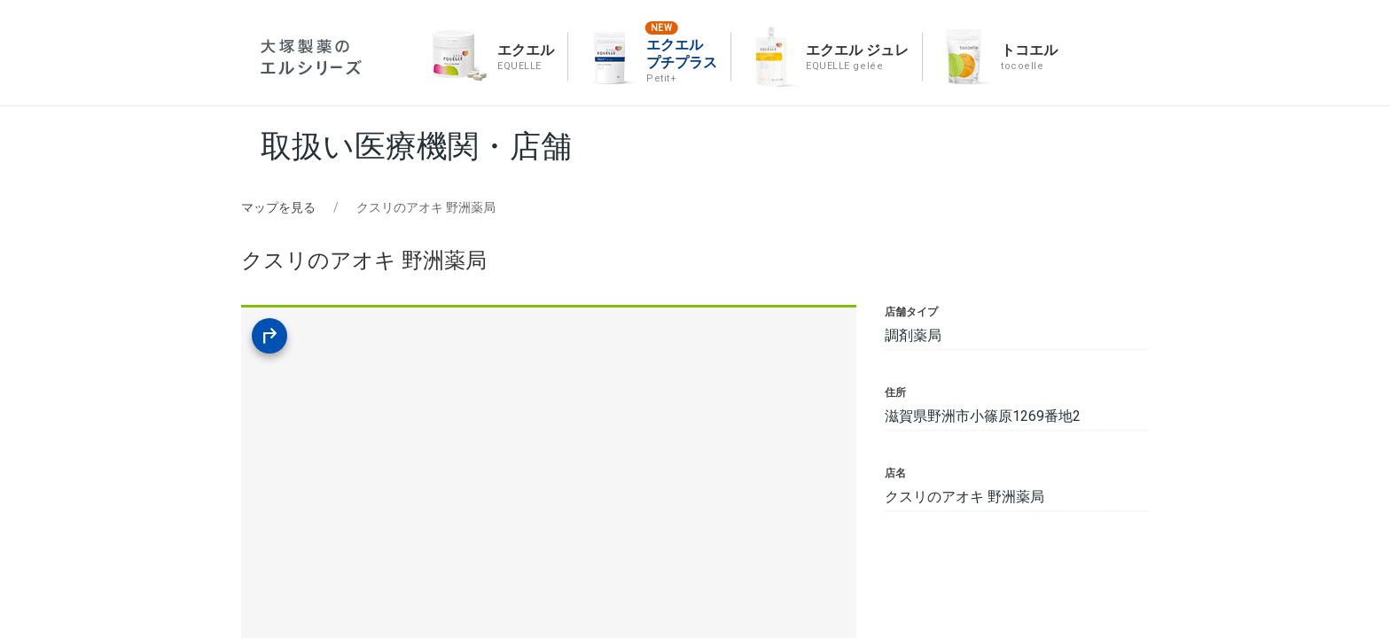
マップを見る (278, 207)
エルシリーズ (311, 57)
